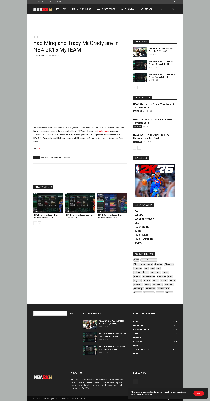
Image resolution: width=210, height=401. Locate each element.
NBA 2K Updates (41, 55)
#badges (137, 276)
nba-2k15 (44, 157)
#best (170, 276)
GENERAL (139, 215)
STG (39, 149)
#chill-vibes (138, 285)
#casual (164, 281)
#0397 (136, 260)
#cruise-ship (168, 285)
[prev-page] (35, 223)
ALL (136, 211)
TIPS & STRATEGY (39, 212)
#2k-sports (138, 268)
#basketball (161, 276)
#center (172, 281)
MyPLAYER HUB (82, 9)
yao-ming (67, 157)
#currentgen (150, 289)
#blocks (156, 281)
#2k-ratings (158, 264)
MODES (147, 9)
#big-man (137, 281)
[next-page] (39, 223)
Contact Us (58, 2)
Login (35, 2)
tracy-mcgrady (56, 157)
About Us (49, 2)
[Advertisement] (105, 25)
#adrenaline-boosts (141, 272)
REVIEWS (139, 243)
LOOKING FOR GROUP (144, 219)
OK (198, 393)
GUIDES (138, 231)
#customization (163, 289)
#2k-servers (169, 264)
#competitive (157, 285)
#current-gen (139, 289)
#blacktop (146, 281)
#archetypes (155, 272)
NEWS (62, 9)
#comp (147, 285)
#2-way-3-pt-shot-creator (143, 264)
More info (149, 394)
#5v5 (158, 268)
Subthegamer (103, 131)
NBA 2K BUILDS (141, 235)
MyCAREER (137, 111)
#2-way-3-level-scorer (149, 260)
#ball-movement (149, 276)
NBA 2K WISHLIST (142, 227)
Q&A (137, 223)
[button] (173, 9)
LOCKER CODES (107, 9)
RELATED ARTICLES (43, 187)
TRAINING (129, 9)
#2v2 (146, 268)
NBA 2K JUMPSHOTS (144, 239)
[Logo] (44, 9)
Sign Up (41, 2)
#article (165, 272)
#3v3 (152, 268)
